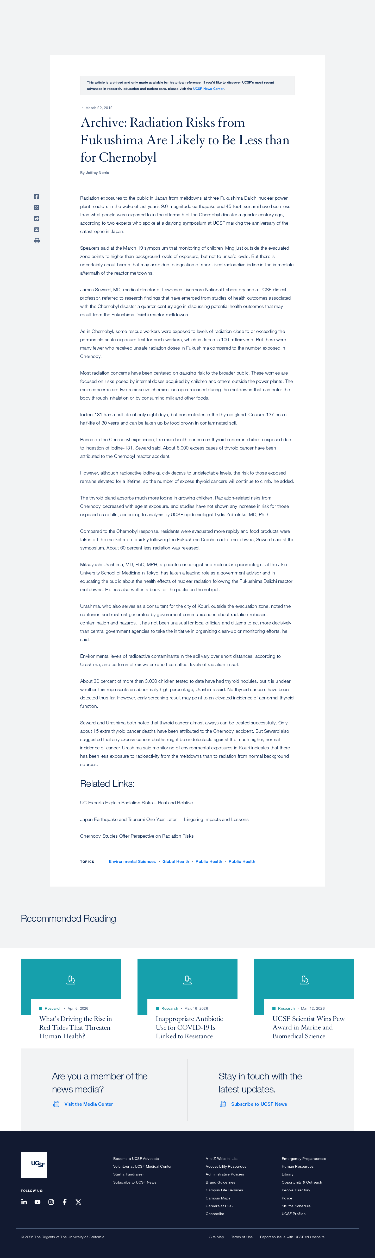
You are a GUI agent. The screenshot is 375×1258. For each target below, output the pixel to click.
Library (287, 1174)
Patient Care (218, 22)
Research (251, 22)
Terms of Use (242, 1237)
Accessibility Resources (226, 1166)
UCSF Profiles (293, 1213)
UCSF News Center (208, 88)
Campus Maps (218, 1198)
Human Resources (298, 1166)
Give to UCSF (334, 5)
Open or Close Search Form (344, 22)
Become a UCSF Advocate (136, 1158)
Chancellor (215, 1213)
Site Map (216, 1237)
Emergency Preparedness (304, 1158)
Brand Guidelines (220, 1182)
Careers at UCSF (220, 1206)
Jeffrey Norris (97, 172)
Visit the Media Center (89, 1104)
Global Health (175, 861)
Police (287, 1198)
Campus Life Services (224, 1190)
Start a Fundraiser (128, 1174)
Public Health (209, 861)
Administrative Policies (225, 1174)
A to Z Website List (222, 1158)
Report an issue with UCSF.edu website (292, 1237)
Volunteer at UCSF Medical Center (142, 1166)
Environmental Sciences (132, 861)
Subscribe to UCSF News (259, 1104)
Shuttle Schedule (296, 1206)
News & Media (315, 22)
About (189, 22)
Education (281, 22)
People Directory (296, 1190)
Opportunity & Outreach (302, 1182)
